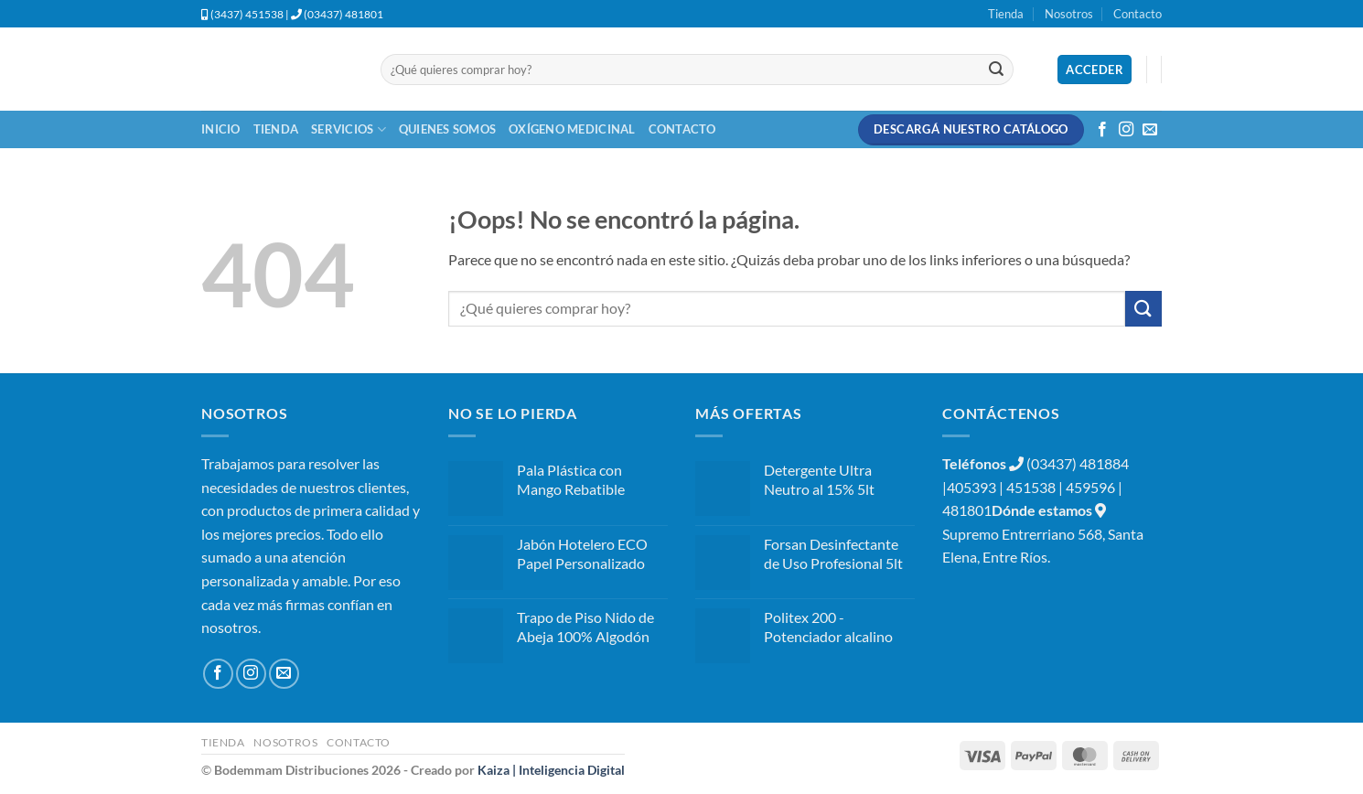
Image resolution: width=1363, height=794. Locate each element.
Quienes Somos (447, 129)
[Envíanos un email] (1150, 130)
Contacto (1137, 13)
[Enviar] (996, 69)
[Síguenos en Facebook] (1102, 130)
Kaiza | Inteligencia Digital (551, 770)
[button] (1094, 70)
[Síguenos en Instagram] (1126, 130)
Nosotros (1069, 13)
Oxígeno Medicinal (572, 129)
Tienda (1006, 13)
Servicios (348, 129)
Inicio (221, 129)
